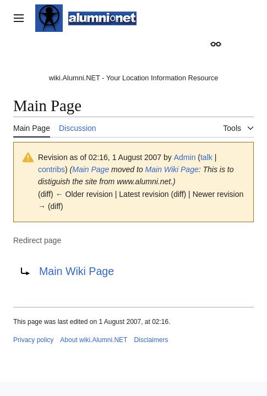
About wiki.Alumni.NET (93, 340)
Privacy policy (33, 340)
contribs (51, 169)
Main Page (90, 169)
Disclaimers (151, 340)
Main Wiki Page (172, 169)
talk (206, 157)
